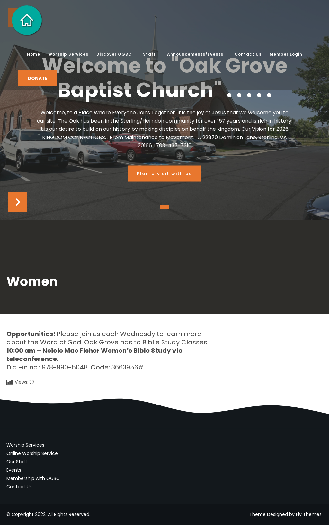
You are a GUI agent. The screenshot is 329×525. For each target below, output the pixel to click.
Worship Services (25, 445)
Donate (38, 78)
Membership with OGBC (33, 478)
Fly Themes (309, 514)
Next (17, 202)
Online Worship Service (32, 453)
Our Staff (16, 461)
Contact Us (19, 487)
